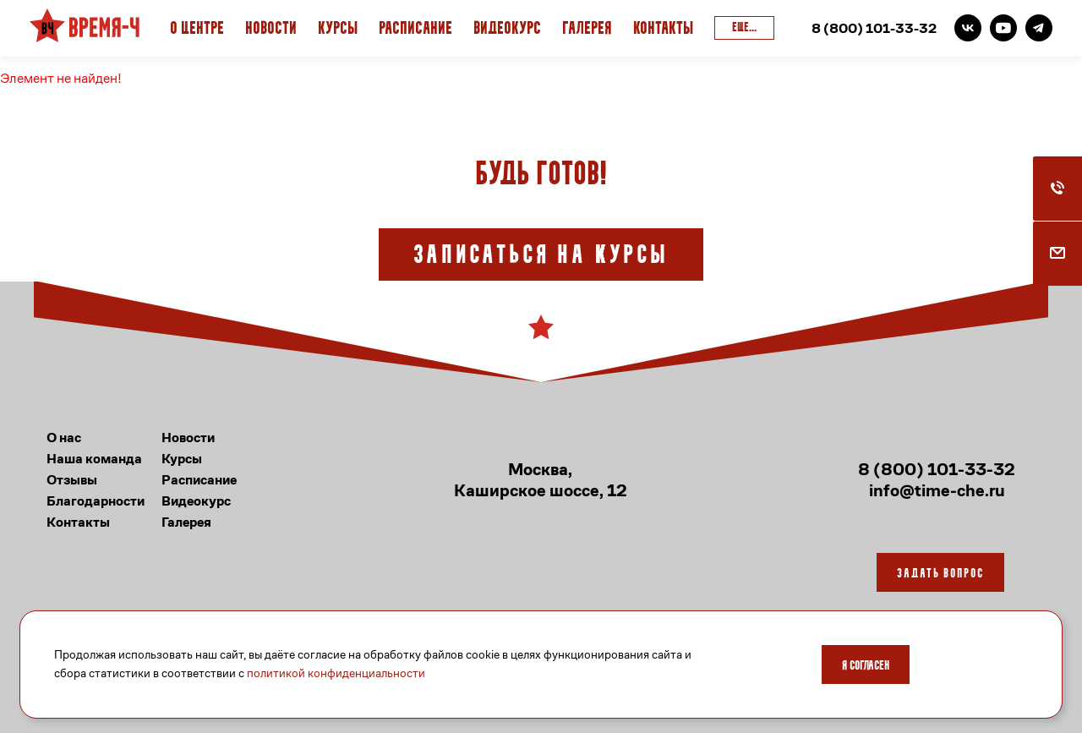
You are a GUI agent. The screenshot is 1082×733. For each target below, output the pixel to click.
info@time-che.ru (937, 490)
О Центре (197, 29)
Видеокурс (507, 29)
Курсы (338, 29)
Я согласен (865, 666)
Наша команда (94, 459)
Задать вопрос (940, 574)
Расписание (415, 29)
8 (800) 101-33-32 (874, 28)
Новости (271, 29)
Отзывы (71, 480)
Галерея (587, 29)
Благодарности (95, 501)
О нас (63, 437)
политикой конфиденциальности (336, 673)
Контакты (663, 29)
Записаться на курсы (541, 256)
